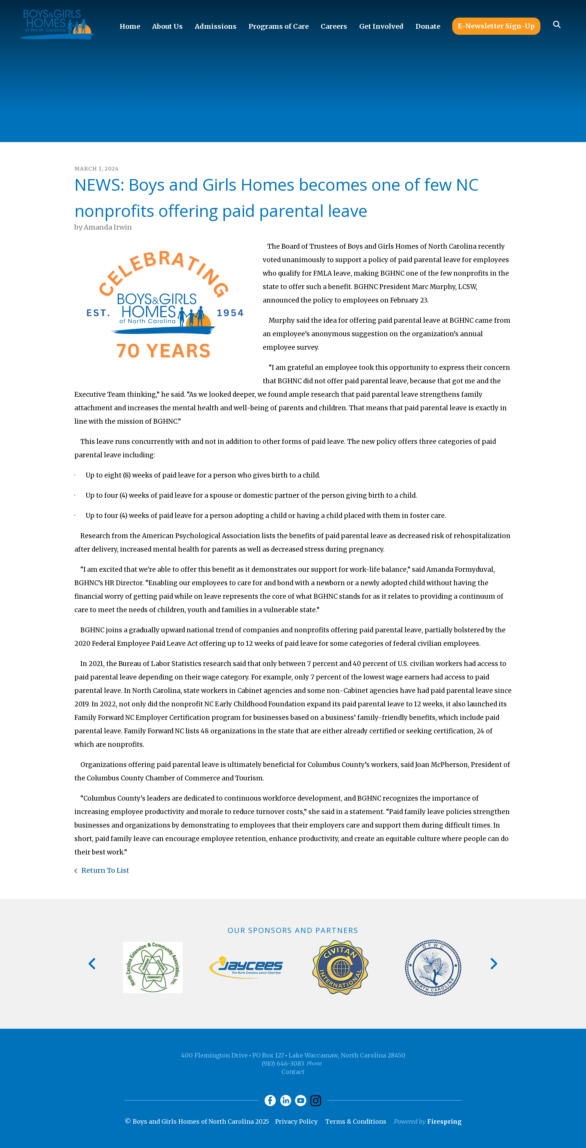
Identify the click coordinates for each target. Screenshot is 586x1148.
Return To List (104, 870)
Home (130, 26)
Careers (334, 26)
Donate (428, 26)
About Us (167, 26)
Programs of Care (279, 26)
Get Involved (381, 26)
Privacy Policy (296, 1121)
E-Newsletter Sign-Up (496, 26)
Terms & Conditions (355, 1121)
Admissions (216, 26)
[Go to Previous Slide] (92, 963)
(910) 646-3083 (283, 1063)
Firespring (444, 1121)
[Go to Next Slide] (493, 963)
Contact (293, 1071)
